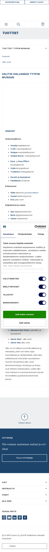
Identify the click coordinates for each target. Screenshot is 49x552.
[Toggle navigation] (6, 24)
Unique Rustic (17, 155)
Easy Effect (23, 161)
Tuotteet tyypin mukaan (16, 48)
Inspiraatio (8, 488)
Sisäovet (6, 56)
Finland (9, 546)
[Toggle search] (18, 24)
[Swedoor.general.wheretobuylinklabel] (43, 24)
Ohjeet (5, 494)
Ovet (4, 482)
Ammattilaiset (37, 2)
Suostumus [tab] (8, 234)
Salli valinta (24, 323)
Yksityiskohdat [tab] (25, 234)
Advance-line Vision (19, 330)
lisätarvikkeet (32, 192)
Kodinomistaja (12, 2)
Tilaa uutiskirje (24, 458)
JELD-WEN (6, 501)
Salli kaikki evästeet (24, 314)
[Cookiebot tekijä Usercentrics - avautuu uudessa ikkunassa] (35, 227)
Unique (13, 152)
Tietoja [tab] (41, 234)
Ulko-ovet (6, 62)
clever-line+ (16, 339)
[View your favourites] (30, 24)
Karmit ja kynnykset (20, 177)
